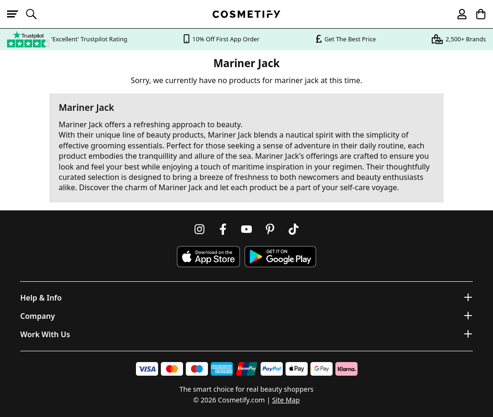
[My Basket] (476, 14)
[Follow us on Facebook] (223, 229)
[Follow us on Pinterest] (270, 229)
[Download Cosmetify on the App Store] (208, 256)
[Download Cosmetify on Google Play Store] (280, 256)
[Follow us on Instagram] (199, 229)
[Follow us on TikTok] (293, 229)
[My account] (457, 14)
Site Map (286, 399)
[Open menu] (16, 14)
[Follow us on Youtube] (246, 229)
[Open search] (35, 14)
